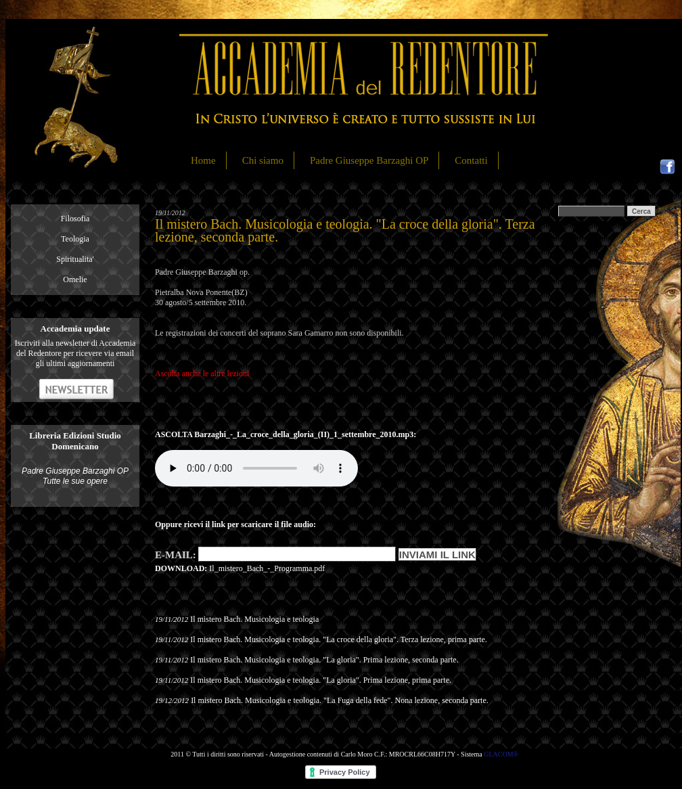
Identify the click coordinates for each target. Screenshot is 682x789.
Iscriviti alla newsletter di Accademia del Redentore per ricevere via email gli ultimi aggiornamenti (75, 353)
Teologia (75, 239)
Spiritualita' (75, 259)
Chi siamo (262, 160)
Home (203, 160)
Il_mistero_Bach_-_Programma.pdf (267, 568)
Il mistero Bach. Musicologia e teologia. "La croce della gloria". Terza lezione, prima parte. (338, 639)
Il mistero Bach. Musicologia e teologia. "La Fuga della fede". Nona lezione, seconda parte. (339, 700)
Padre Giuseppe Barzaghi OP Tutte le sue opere (75, 476)
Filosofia (75, 218)
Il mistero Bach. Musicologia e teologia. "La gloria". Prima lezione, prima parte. (320, 680)
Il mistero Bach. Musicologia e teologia (254, 619)
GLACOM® (501, 754)
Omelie (75, 279)
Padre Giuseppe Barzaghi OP (369, 160)
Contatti (471, 160)
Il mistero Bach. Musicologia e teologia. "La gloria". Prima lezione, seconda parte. (324, 659)
